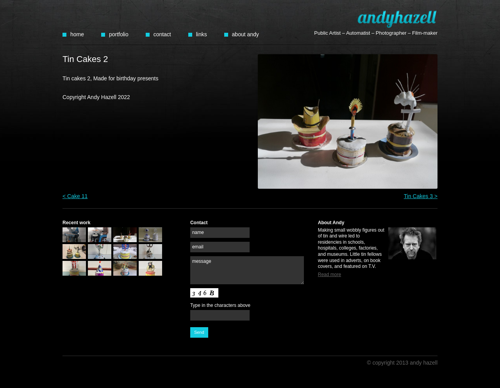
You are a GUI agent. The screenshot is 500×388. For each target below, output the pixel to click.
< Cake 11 (75, 196)
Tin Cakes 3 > (421, 196)
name (198, 232)
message (201, 261)
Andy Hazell (397, 18)
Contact (162, 34)
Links (201, 34)
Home (77, 34)
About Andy (245, 34)
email (198, 247)
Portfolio (119, 34)
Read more (329, 274)
